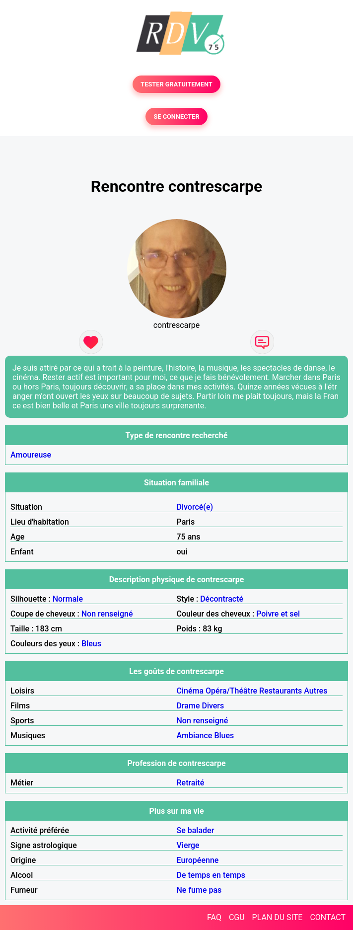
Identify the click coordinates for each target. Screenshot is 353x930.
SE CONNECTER (176, 116)
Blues (224, 735)
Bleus (91, 643)
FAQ (214, 917)
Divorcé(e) (195, 507)
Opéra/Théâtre (231, 691)
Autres (315, 691)
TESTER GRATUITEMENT (176, 84)
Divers (213, 705)
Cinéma (190, 691)
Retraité (191, 782)
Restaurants (280, 691)
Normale (68, 599)
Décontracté (221, 599)
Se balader (195, 830)
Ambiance (194, 735)
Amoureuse (30, 455)
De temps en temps (211, 875)
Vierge (188, 845)
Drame (188, 705)
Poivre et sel (278, 614)
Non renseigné (107, 614)
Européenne (198, 860)
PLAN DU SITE (277, 917)
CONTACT (328, 917)
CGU (237, 917)
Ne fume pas (199, 890)
